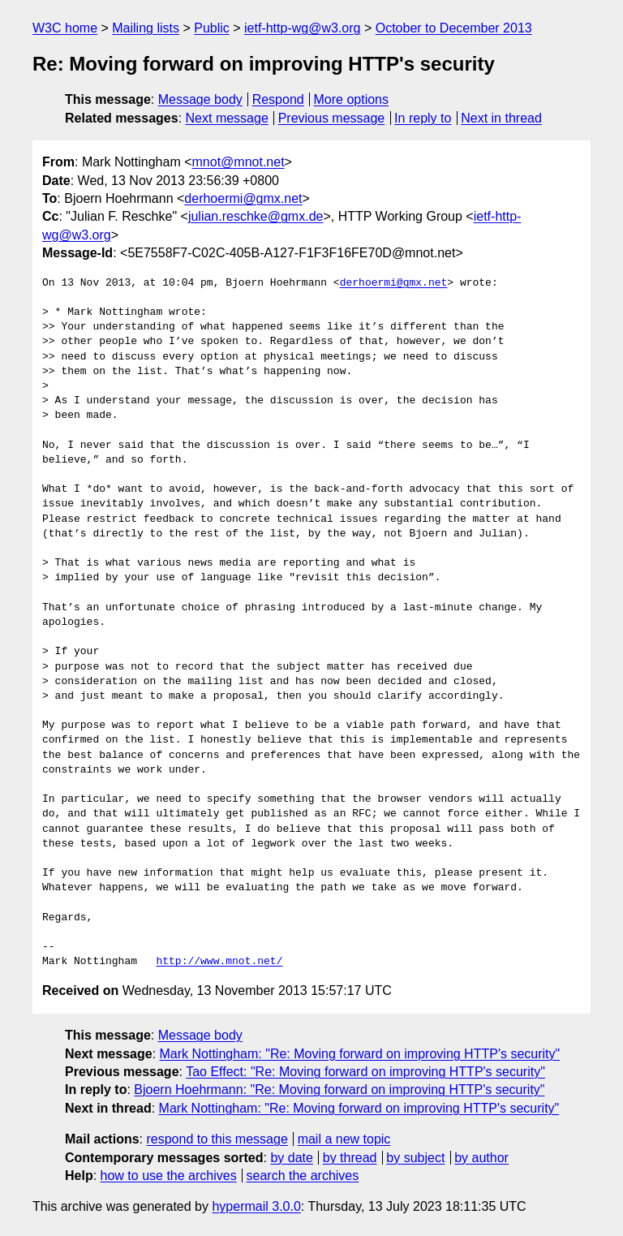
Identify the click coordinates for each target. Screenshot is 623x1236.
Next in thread (501, 118)
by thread (350, 1158)
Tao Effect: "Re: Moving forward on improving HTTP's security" (365, 1072)
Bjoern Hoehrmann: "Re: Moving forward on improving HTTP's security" (339, 1089)
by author (481, 1158)
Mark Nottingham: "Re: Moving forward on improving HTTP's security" (360, 1054)
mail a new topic (344, 1139)
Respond (278, 99)
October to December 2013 (454, 28)
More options (351, 99)
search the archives (303, 1175)
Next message (227, 118)
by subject (415, 1158)
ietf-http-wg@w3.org (302, 28)
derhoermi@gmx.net (243, 198)
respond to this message (216, 1139)
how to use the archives (169, 1175)
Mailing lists (145, 28)
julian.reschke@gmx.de (256, 216)
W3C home (64, 28)
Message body (200, 99)
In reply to (422, 118)
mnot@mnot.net (238, 162)
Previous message (331, 118)
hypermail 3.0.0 (256, 1206)
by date (291, 1158)
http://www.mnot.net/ (219, 961)
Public (212, 28)
